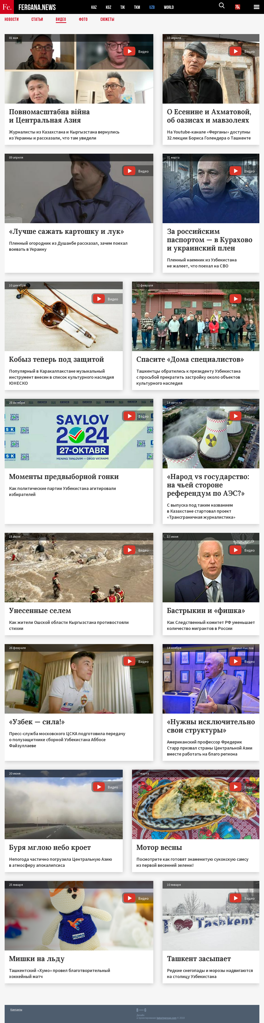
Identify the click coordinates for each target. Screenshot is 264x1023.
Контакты (16, 1009)
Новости (12, 19)
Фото (85, 19)
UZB (155, 7)
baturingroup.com (166, 1018)
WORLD (172, 7)
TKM (139, 7)
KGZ (110, 7)
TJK (124, 7)
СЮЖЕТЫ (110, 19)
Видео (62, 19)
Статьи (38, 19)
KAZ (94, 7)
